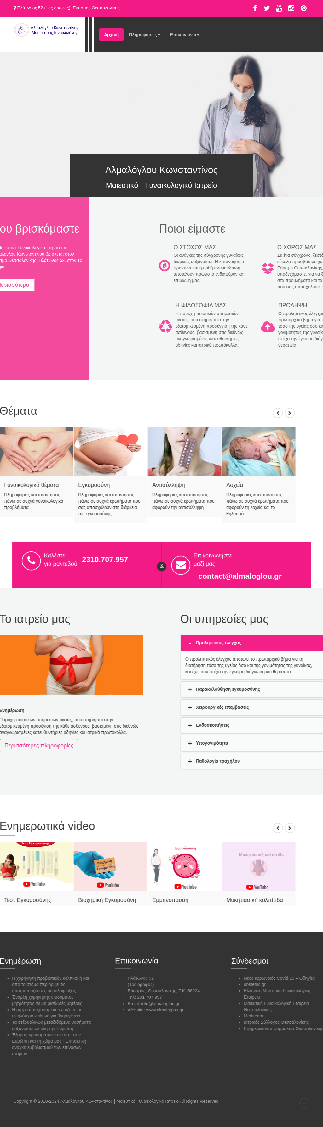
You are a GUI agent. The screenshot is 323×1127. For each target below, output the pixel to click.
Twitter (266, 8)
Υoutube (279, 8)
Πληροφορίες (144, 36)
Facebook (255, 8)
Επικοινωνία (185, 36)
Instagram (291, 8)
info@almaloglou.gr (160, 1001)
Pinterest (304, 8)
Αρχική (111, 34)
